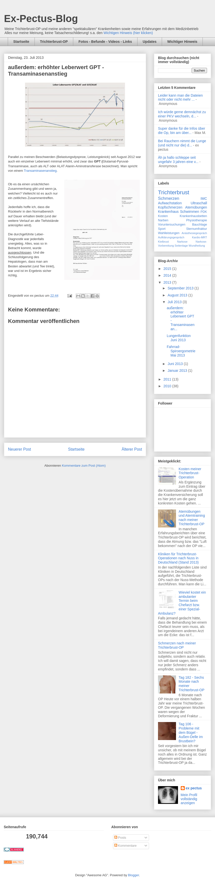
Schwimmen (189, 212)
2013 (168, 282)
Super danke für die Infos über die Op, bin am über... (181, 130)
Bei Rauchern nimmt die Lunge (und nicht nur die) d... (182, 143)
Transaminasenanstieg (40, 170)
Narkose (182, 241)
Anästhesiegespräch (194, 233)
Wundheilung (197, 245)
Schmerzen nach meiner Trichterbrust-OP (177, 645)
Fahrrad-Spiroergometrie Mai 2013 (181, 351)
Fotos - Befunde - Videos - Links (105, 42)
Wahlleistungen (169, 233)
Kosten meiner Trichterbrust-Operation (190, 473)
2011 (168, 379)
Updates (149, 42)
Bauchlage (199, 224)
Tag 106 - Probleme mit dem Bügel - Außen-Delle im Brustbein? (191, 732)
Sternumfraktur (196, 229)
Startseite (21, 42)
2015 (168, 269)
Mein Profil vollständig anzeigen (189, 799)
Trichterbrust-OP (54, 42)
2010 (168, 386)
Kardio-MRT (199, 237)
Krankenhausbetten (193, 216)
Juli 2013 (175, 302)
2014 (168, 275)
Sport (162, 229)
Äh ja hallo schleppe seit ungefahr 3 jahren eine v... (178, 159)
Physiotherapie (196, 220)
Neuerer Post (19, 449)
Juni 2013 (176, 364)
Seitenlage (181, 245)
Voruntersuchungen (171, 224)
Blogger (133, 875)
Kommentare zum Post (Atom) (84, 465)
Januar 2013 (178, 371)
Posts (120, 837)
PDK (203, 212)
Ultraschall (199, 203)
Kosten (163, 216)
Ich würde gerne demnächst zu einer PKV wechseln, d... (182, 114)
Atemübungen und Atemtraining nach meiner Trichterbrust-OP (192, 517)
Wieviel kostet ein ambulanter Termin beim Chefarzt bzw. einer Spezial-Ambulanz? (182, 602)
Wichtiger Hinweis (182, 42)
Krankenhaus (168, 212)
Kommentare (125, 845)
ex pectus (194, 788)
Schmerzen (168, 198)
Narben (163, 220)
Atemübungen (196, 207)
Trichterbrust (173, 192)
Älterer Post (132, 449)
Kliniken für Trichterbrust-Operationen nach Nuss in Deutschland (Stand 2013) (178, 558)
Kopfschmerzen (170, 207)
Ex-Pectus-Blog (41, 18)
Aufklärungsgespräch (171, 237)
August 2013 (178, 295)
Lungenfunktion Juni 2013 (179, 338)
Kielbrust (163, 241)
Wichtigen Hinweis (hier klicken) (128, 33)
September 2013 (181, 288)
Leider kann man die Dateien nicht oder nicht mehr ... (180, 97)
